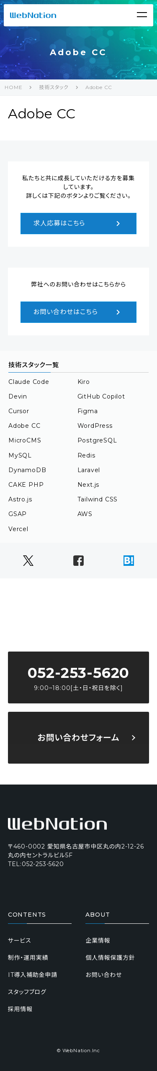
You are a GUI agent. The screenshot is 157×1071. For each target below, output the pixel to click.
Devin (17, 396)
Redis (86, 455)
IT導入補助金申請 (32, 975)
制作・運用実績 (28, 957)
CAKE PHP (26, 484)
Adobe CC (98, 87)
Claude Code (28, 382)
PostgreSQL (97, 440)
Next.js (88, 484)
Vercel (18, 529)
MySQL (20, 455)
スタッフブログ (27, 992)
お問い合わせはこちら (78, 312)
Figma (87, 411)
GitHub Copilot (101, 396)
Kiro (83, 382)
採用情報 (20, 1009)
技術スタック (53, 87)
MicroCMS (24, 440)
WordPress (95, 425)
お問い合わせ (103, 975)
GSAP (17, 514)
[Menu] (142, 14)
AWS (85, 514)
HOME (13, 87)
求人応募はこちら (78, 223)
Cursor (18, 411)
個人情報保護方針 (110, 957)
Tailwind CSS (97, 499)
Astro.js (20, 499)
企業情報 (97, 940)
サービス (19, 940)
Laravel (88, 470)
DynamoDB (27, 470)
